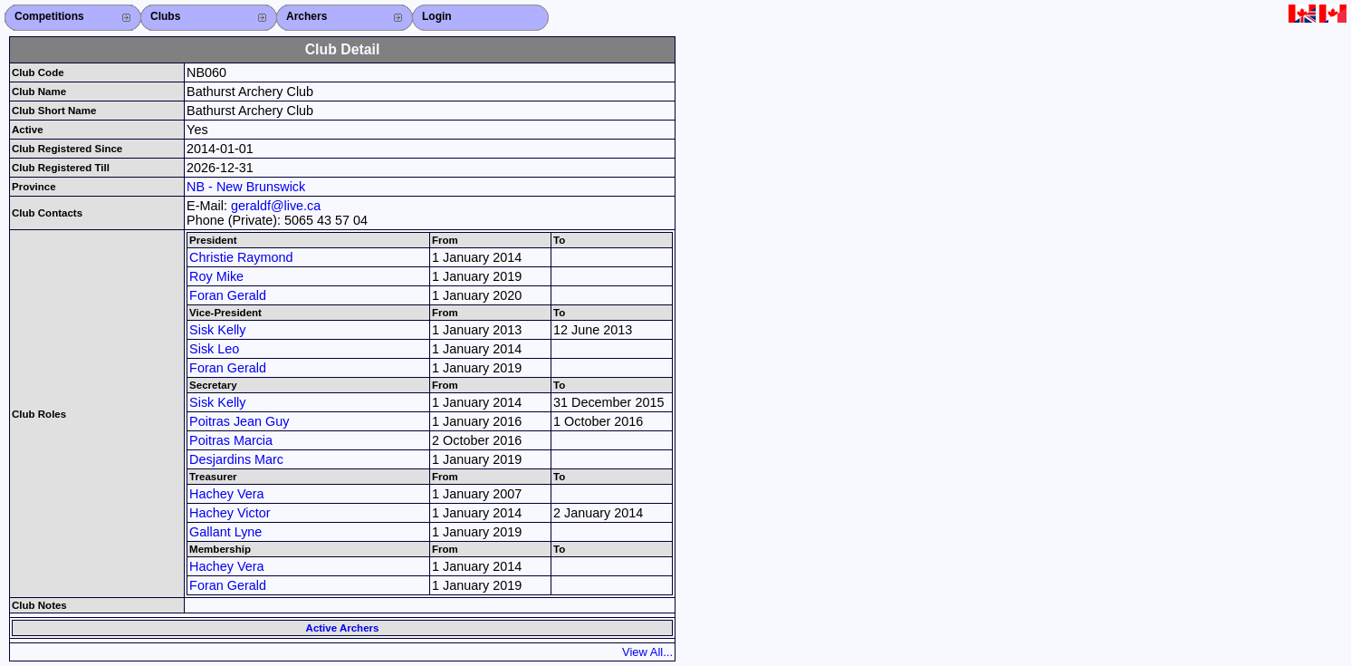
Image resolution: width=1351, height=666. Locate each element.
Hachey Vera (226, 494)
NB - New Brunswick (246, 186)
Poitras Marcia (231, 440)
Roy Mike (216, 276)
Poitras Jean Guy (239, 421)
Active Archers (342, 628)
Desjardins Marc (236, 459)
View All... (647, 652)
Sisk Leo (214, 349)
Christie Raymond (240, 257)
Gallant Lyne (225, 532)
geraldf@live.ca (276, 205)
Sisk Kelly (217, 330)
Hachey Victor (229, 513)
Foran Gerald (227, 295)
